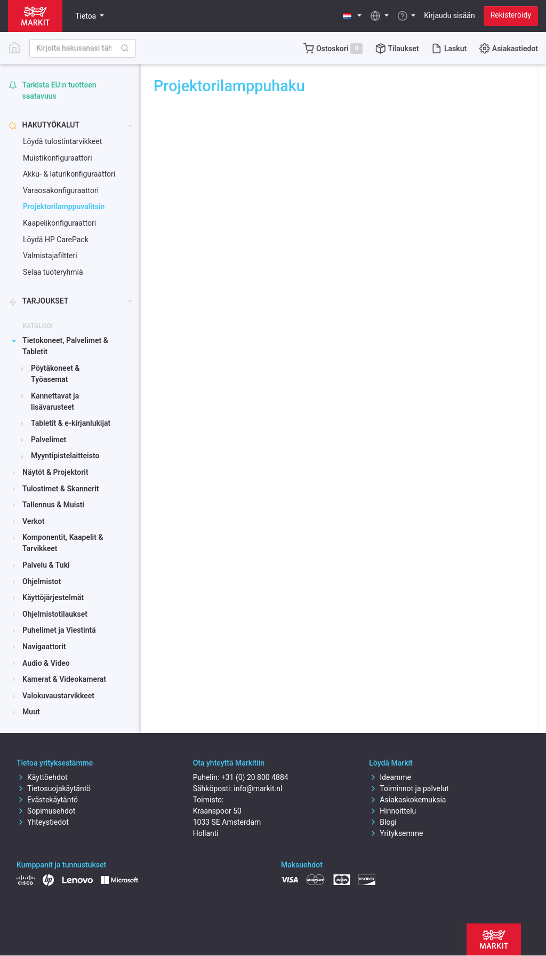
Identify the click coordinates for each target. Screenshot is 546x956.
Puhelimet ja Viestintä (59, 630)
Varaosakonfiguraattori (61, 190)
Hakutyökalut (44, 125)
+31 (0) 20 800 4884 (254, 777)
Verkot (33, 521)
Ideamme (390, 777)
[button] (352, 16)
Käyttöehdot (42, 777)
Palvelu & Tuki (46, 565)
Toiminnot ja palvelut (408, 788)
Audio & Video (46, 663)
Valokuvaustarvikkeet (58, 695)
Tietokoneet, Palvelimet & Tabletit (65, 346)
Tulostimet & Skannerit (60, 488)
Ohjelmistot (41, 581)
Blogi (382, 822)
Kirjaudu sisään (449, 15)
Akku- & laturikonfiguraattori (69, 174)
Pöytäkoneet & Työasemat (55, 374)
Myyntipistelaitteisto (65, 455)
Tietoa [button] (86, 16)
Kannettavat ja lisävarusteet (55, 401)
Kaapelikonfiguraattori (59, 223)
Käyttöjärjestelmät (53, 597)
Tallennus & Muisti (53, 504)
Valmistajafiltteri (50, 255)
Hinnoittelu (392, 811)
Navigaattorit (44, 646)
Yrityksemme (396, 833)
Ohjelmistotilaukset (54, 614)
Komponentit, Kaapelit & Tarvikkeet (62, 543)
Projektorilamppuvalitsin (64, 206)
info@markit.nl (258, 788)
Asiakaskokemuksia (407, 799)
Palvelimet (48, 439)
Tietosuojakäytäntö (54, 788)
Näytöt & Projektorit (55, 472)
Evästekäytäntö (47, 799)
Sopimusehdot (46, 811)
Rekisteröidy (511, 15)
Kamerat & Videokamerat (64, 679)
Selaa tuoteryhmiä (53, 272)
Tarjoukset (38, 301)
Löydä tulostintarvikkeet (62, 141)
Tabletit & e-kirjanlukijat (70, 423)
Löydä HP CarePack (56, 239)
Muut (31, 711)
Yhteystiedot (43, 822)
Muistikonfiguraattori (57, 158)
